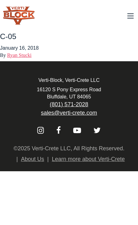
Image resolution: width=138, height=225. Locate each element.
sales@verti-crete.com (69, 113)
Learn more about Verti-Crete (88, 159)
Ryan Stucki (19, 55)
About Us (32, 159)
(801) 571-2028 (69, 104)
